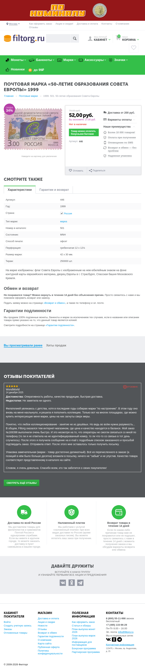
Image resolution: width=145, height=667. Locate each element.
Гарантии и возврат (54, 189)
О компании (122, 23)
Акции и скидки (46, 622)
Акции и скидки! (64, 23)
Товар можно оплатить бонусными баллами (83, 132)
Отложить (78, 170)
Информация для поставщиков (82, 643)
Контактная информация (120, 644)
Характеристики (20, 189)
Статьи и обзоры (81, 625)
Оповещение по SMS (120, 142)
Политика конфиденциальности (50, 652)
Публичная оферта (48, 647)
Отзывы (33, 27)
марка (63, 221)
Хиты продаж (56, 345)
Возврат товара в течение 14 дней (118, 524)
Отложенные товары (15, 632)
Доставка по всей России (24, 522)
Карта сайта (44, 643)
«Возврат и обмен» (54, 303)
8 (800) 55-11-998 (116, 618)
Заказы (8, 629)
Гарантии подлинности (51, 636)
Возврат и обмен (47, 632)
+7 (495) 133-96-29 (116, 624)
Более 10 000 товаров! (121, 132)
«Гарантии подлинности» (60, 325)
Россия (68, 213)
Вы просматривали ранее (23, 345)
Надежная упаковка (120, 155)
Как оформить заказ (40, 23)
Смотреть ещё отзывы (21, 483)
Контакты (107, 23)
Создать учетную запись (18, 625)
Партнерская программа (86, 652)
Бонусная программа (84, 648)
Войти (7, 622)
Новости (42, 625)
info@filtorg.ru (125, 632)
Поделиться (97, 170)
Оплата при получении (122, 137)
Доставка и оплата (87, 23)
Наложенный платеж (71, 522)
